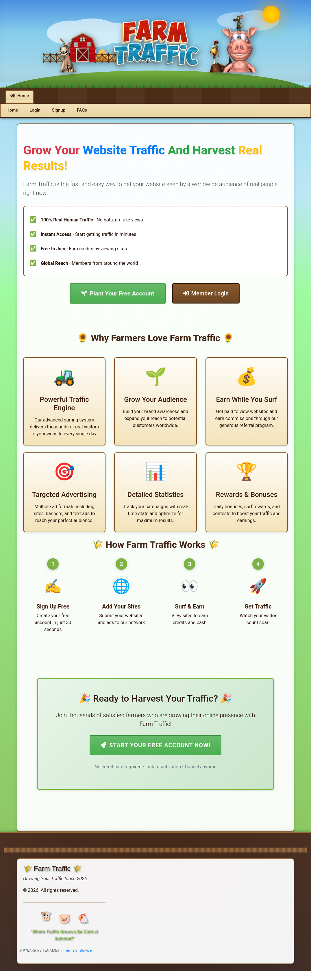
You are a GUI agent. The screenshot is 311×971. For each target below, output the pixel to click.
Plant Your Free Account (118, 293)
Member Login (206, 293)
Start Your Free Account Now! (155, 745)
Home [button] (19, 95)
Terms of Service (78, 950)
